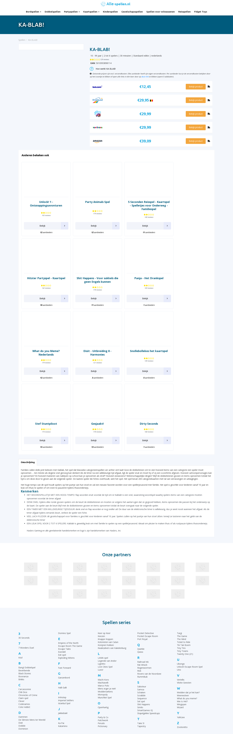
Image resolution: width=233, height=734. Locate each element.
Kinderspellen (110, 11)
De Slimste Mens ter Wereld (31, 647)
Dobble (21, 653)
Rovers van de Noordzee (149, 600)
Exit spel (62, 582)
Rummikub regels (127, 683)
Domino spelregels (128, 702)
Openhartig (103, 634)
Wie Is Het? (182, 628)
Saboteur (141, 613)
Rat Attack (142, 592)
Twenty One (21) (185, 581)
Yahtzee (181, 644)
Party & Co (103, 644)
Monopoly (103, 621)
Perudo (101, 650)
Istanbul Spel (64, 630)
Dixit (20, 650)
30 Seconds (24, 565)
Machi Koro (103, 606)
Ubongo (181, 591)
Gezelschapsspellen (132, 11)
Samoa (140, 616)
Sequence (142, 625)
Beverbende (24, 597)
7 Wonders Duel (26, 574)
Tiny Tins (181, 575)
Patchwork (103, 647)
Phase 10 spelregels (128, 717)
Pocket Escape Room (147, 563)
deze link (145, 76)
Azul (20, 584)
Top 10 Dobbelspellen (179, 691)
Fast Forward (64, 595)
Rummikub (142, 603)
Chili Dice (22, 619)
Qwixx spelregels (127, 706)
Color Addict (24, 634)
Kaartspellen (91, 11)
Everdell (62, 579)
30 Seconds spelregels (129, 680)
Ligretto (101, 591)
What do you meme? (187, 625)
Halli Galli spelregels (128, 695)
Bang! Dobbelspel (26, 594)
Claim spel (23, 625)
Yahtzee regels (126, 698)
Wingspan (181, 631)
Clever (21, 628)
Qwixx (140, 579)
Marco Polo (103, 612)
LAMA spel (103, 585)
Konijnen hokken (106, 572)
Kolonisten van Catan (108, 569)
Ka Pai (61, 650)
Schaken (141, 619)
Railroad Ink (143, 589)
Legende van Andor (107, 588)
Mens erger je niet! (107, 615)
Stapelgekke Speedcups (148, 640)
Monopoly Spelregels (129, 709)
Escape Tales (64, 576)
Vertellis (180, 606)
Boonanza (23, 603)
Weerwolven (183, 622)
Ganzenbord (64, 604)
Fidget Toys (200, 11)
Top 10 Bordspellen (178, 680)
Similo (140, 634)
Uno (179, 597)
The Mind (181, 566)
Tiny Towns (182, 578)
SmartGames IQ (145, 637)
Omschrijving (28, 389)
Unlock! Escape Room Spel (190, 594)
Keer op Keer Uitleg (128, 713)
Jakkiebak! (62, 640)
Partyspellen (72, 11)
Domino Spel (64, 560)
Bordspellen (33, 11)
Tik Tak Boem (184, 572)
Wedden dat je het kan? (188, 619)
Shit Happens (143, 631)
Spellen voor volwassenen (160, 11)
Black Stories (24, 600)
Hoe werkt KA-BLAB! (103, 69)
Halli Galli (62, 614)
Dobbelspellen (52, 11)
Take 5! (140, 650)
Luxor (100, 597)
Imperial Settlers (66, 627)
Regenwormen (144, 595)
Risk (139, 598)
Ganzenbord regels (128, 691)
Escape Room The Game (70, 573)
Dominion (23, 656)
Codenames (24, 631)
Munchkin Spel (105, 624)
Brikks (21, 606)
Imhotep (62, 624)
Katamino (62, 653)
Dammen (22, 644)
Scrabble (141, 622)
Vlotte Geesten (184, 609)
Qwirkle (140, 576)
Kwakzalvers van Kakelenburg (112, 575)
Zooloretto (182, 654)
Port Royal (142, 566)
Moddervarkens (105, 618)
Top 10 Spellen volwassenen (182, 706)
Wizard (180, 634)
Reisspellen (184, 11)
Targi (179, 560)
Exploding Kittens (66, 585)
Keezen (101, 563)
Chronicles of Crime (27, 622)
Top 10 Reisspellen (178, 702)
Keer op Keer (104, 560)
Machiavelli (103, 609)
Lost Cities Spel (105, 594)
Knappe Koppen (105, 566)
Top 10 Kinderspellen (179, 687)
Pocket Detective (145, 560)
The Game (182, 563)
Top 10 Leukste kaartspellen (182, 695)
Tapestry (141, 653)
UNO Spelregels (126, 687)
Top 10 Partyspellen (178, 698)
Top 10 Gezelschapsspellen (182, 683)
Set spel (141, 628)
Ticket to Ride (183, 569)
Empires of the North (68, 570)
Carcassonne (24, 616)
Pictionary (102, 653)
